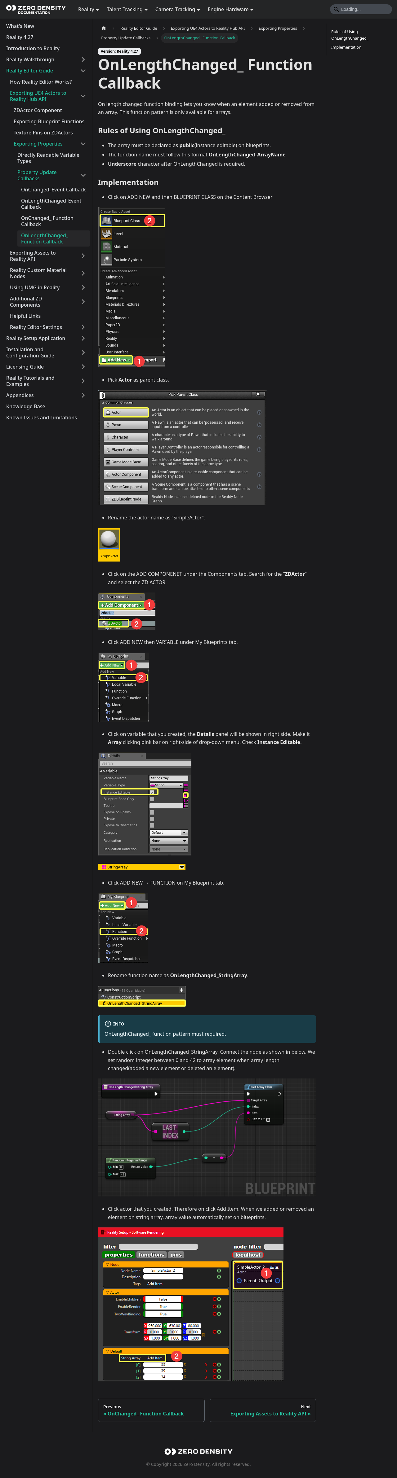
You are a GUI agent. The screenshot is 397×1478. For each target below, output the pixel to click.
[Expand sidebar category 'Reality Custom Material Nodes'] (83, 273)
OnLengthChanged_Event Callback (51, 203)
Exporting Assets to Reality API (33, 255)
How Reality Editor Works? (41, 81)
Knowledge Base (25, 406)
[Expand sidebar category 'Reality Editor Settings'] (83, 327)
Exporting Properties (38, 143)
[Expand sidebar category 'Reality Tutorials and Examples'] (83, 381)
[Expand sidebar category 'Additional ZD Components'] (83, 302)
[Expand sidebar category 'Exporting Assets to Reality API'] (83, 256)
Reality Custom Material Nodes (38, 273)
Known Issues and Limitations (41, 417)
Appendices (20, 395)
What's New (20, 26)
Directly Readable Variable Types (48, 157)
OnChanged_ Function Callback (47, 221)
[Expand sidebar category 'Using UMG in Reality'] (83, 287)
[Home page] (104, 28)
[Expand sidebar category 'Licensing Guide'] (83, 367)
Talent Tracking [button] (125, 9)
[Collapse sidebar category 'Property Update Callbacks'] (83, 175)
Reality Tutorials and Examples (30, 380)
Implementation (346, 47)
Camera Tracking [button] (175, 9)
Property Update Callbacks (37, 175)
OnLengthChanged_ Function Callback (44, 238)
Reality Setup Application (35, 338)
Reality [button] (86, 9)
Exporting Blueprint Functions (49, 121)
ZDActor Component (38, 110)
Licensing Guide (25, 366)
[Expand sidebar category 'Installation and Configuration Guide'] (83, 352)
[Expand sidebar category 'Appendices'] (83, 395)
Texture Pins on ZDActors (43, 132)
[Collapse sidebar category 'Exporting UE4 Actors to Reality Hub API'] (83, 96)
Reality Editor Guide (29, 70)
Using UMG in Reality (35, 287)
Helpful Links (25, 316)
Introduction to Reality (33, 48)
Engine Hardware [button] (228, 9)
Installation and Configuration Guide (30, 352)
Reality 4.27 (19, 37)
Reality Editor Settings (36, 327)
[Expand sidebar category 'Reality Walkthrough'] (83, 59)
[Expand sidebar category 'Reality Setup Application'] (83, 338)
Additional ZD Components (26, 301)
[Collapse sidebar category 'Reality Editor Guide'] (83, 71)
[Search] (361, 9)
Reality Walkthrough (30, 59)
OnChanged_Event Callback (53, 189)
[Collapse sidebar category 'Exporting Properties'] (83, 144)
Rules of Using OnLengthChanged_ (349, 35)
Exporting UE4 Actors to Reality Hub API (38, 96)
